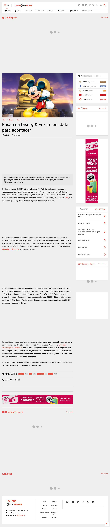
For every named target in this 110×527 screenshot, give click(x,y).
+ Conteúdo (87, 11)
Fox (26, 120)
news (11, 120)
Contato (44, 518)
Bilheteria (54, 505)
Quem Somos (44, 512)
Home (7, 11)
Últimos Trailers (12, 412)
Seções (28, 11)
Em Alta (74, 11)
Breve (18, 11)
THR (66, 198)
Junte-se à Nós (54, 513)
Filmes (40, 11)
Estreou (50, 11)
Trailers (61, 11)
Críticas (54, 509)
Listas (7, 473)
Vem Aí (44, 505)
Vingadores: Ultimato (10, 249)
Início (4, 120)
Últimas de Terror (86, 264)
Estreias (44, 509)
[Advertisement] (55, 54)
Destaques (9, 17)
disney (19, 120)
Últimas (82, 108)
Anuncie (54, 518)
